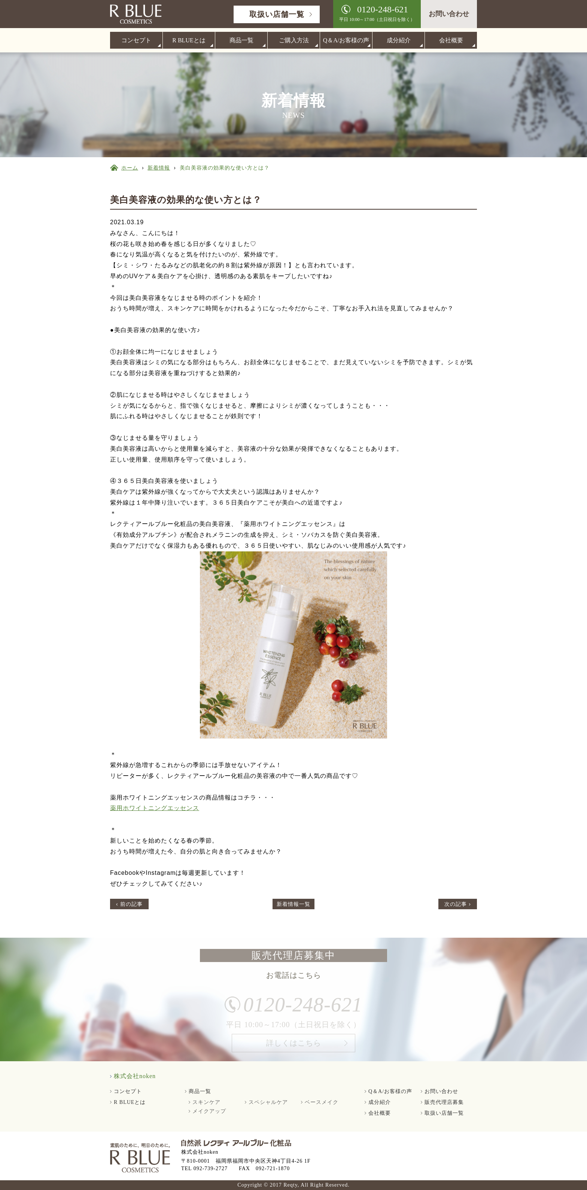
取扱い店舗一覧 (276, 14)
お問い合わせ (449, 14)
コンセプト (136, 40)
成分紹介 (399, 40)
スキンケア (206, 1102)
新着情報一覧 (293, 904)
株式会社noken (135, 1076)
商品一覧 (241, 40)
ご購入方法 (294, 40)
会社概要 (451, 40)
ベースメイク (321, 1102)
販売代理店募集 (444, 1102)
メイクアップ (209, 1111)
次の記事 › (457, 904)
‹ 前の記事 (129, 904)
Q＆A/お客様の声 (346, 40)
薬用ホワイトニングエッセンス (154, 808)
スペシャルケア (268, 1102)
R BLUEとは (188, 40)
